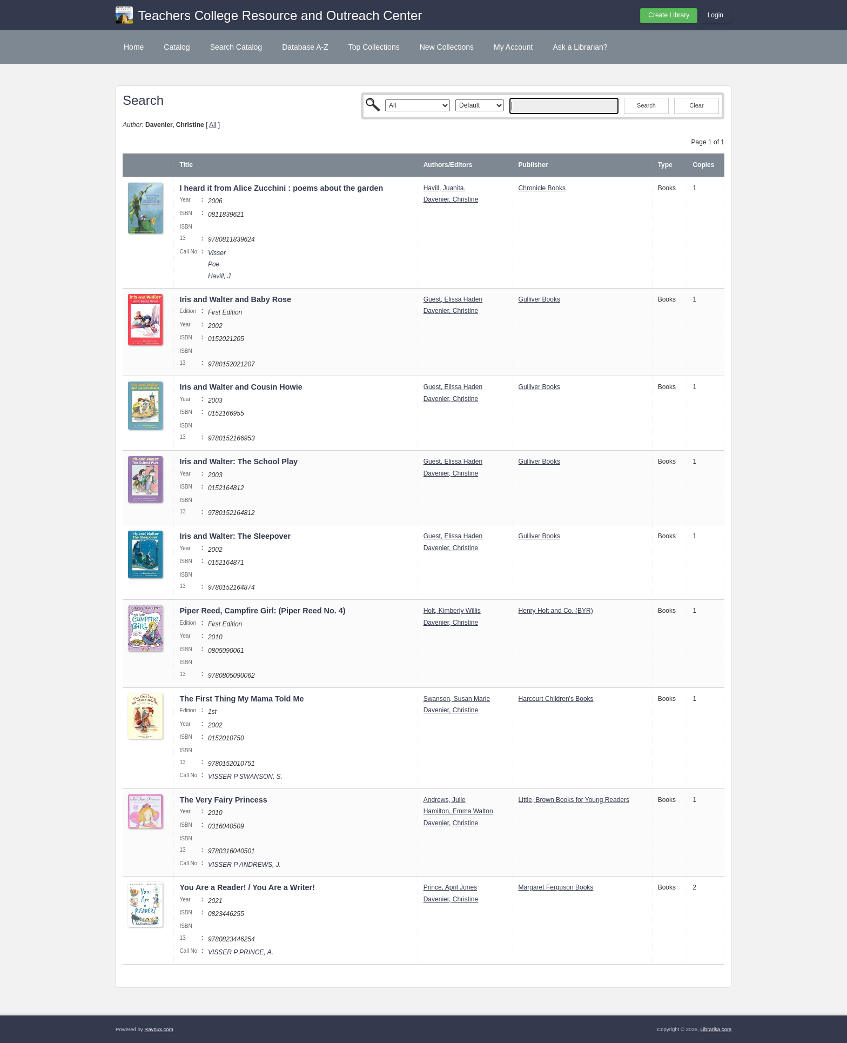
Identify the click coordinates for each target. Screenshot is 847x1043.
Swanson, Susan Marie (457, 699)
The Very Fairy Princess (223, 799)
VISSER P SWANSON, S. (245, 776)
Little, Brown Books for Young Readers (574, 800)
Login (715, 15)
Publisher (533, 165)
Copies (703, 165)
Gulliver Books (539, 299)
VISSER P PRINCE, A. (240, 952)
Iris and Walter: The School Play (238, 461)
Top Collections (374, 47)
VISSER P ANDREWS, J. (244, 864)
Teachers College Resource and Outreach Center (280, 15)
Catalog (177, 47)
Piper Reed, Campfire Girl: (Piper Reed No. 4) (262, 610)
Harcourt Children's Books (556, 699)
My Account (513, 47)
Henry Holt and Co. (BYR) (556, 610)
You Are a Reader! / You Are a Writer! (247, 887)
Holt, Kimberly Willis (452, 610)
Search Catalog (236, 47)
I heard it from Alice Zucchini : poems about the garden (281, 188)
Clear (696, 105)
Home (134, 47)
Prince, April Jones (450, 887)
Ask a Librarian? (580, 47)
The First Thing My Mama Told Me (241, 698)
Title (185, 165)
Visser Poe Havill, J (219, 264)
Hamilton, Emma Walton (458, 811)
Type (665, 165)
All (212, 125)
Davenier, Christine (451, 199)
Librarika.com (715, 1029)
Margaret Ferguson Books (556, 887)
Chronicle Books (542, 188)
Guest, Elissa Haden (453, 299)
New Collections (447, 47)
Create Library (668, 15)
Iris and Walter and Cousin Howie (240, 387)
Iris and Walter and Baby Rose (235, 299)
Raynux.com (158, 1029)
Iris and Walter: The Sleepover (235, 536)
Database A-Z (305, 47)
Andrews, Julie (445, 800)
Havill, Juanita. (445, 188)
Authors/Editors (448, 165)
